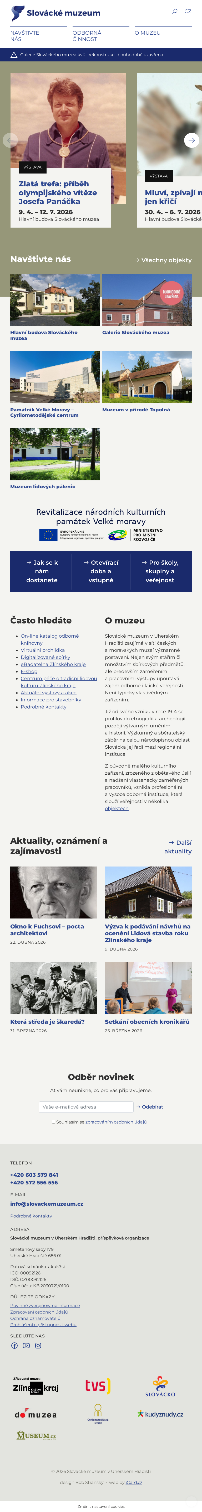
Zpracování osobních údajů (39, 1312)
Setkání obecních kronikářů (147, 1021)
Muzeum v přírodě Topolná (136, 410)
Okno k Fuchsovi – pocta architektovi (47, 930)
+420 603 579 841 (34, 1175)
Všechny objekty (163, 260)
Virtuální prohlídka (43, 650)
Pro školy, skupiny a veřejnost (160, 571)
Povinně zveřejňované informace (45, 1305)
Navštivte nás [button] (24, 36)
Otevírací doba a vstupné (101, 571)
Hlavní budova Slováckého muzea (44, 335)
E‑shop (29, 671)
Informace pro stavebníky (51, 700)
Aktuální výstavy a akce (49, 693)
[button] (175, 15)
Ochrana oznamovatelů (35, 1318)
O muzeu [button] (148, 33)
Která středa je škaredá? (47, 1021)
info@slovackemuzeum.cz (46, 1204)
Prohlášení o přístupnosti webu (43, 1324)
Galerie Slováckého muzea (135, 332)
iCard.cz (134, 1482)
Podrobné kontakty (44, 707)
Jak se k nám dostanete (42, 571)
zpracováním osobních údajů (116, 1122)
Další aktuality (178, 847)
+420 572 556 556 (34, 1182)
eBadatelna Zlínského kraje (53, 664)
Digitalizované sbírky (45, 657)
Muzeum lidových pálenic (42, 487)
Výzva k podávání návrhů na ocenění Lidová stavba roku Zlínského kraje (148, 933)
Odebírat (149, 1107)
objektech (117, 808)
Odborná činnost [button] (87, 36)
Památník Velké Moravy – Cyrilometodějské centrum (44, 412)
